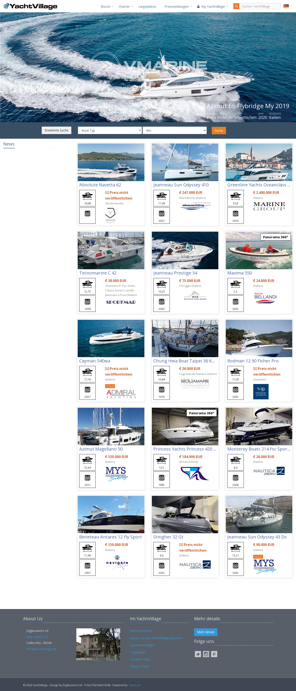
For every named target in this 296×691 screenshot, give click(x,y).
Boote (105, 6)
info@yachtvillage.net (41, 649)
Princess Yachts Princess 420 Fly (186, 449)
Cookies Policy (140, 659)
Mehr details (206, 632)
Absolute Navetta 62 (100, 185)
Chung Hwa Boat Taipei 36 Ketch (187, 361)
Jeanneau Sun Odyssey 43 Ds (257, 537)
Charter (124, 6)
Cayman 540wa (94, 361)
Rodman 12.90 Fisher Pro (253, 361)
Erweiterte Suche (56, 130)
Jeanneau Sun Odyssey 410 (181, 185)
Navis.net (135, 685)
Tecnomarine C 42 (98, 273)
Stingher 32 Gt (168, 537)
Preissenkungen (177, 6)
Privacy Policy (139, 666)
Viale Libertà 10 (37, 637)
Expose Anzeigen (142, 645)
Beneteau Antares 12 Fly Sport (110, 537)
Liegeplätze (147, 6)
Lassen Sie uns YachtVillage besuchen (156, 638)
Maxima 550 (239, 273)
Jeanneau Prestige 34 (175, 273)
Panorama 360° (275, 237)
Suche (219, 130)
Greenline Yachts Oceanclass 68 (259, 185)
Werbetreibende (141, 631)
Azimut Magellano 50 (101, 449)
